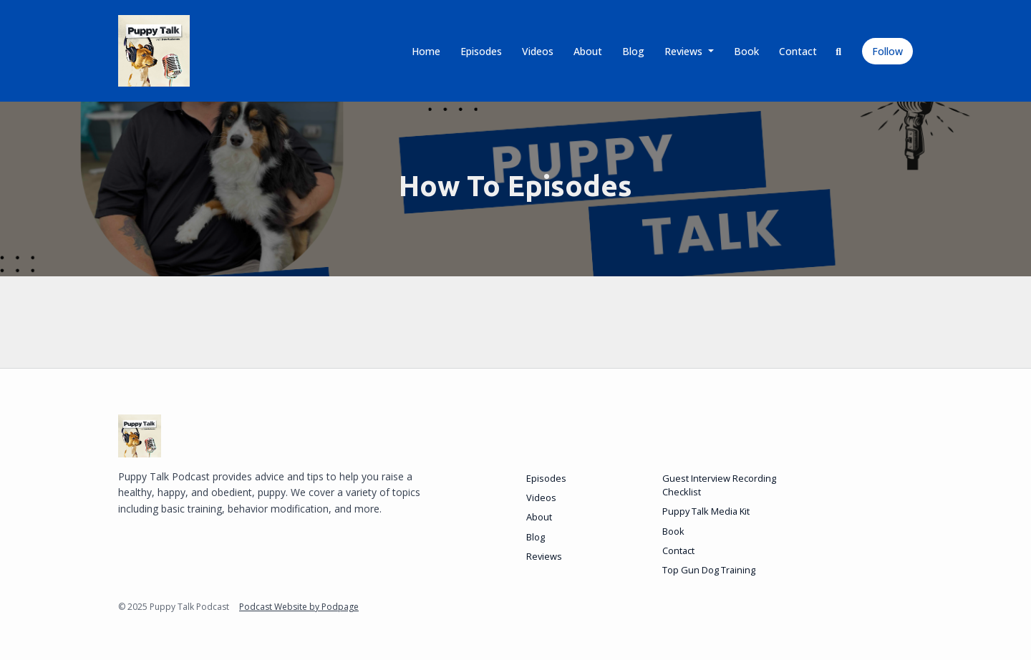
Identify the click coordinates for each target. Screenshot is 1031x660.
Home (426, 51)
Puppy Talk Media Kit (706, 511)
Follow (887, 51)
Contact (798, 51)
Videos (537, 51)
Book (746, 51)
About (587, 51)
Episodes (481, 51)
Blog (633, 51)
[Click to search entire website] (839, 51)
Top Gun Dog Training (708, 569)
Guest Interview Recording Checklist (719, 485)
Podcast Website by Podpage (299, 607)
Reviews (684, 51)
